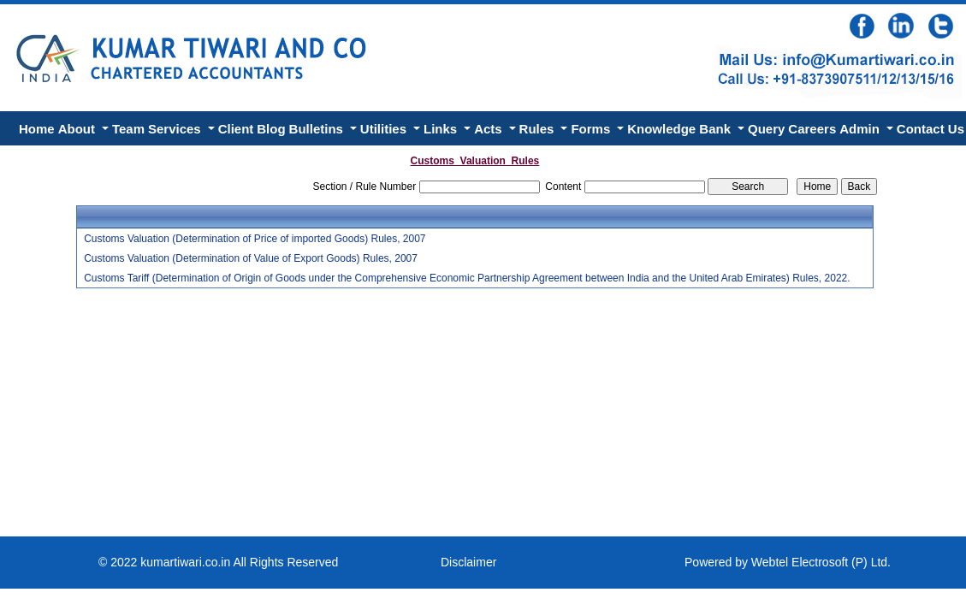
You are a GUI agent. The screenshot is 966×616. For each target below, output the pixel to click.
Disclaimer (468, 562)
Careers (812, 128)
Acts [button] (490, 128)
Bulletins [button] (318, 128)
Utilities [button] (385, 128)
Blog (271, 128)
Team (128, 128)
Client (236, 128)
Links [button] (442, 128)
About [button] (78, 128)
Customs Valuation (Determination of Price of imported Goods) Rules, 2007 (254, 239)
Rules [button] (538, 128)
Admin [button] (861, 128)
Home (37, 128)
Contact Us (930, 128)
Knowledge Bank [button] (680, 128)
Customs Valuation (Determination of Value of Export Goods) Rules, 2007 (251, 258)
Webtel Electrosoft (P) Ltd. (821, 562)
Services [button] (176, 128)
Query (766, 128)
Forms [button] (592, 128)
